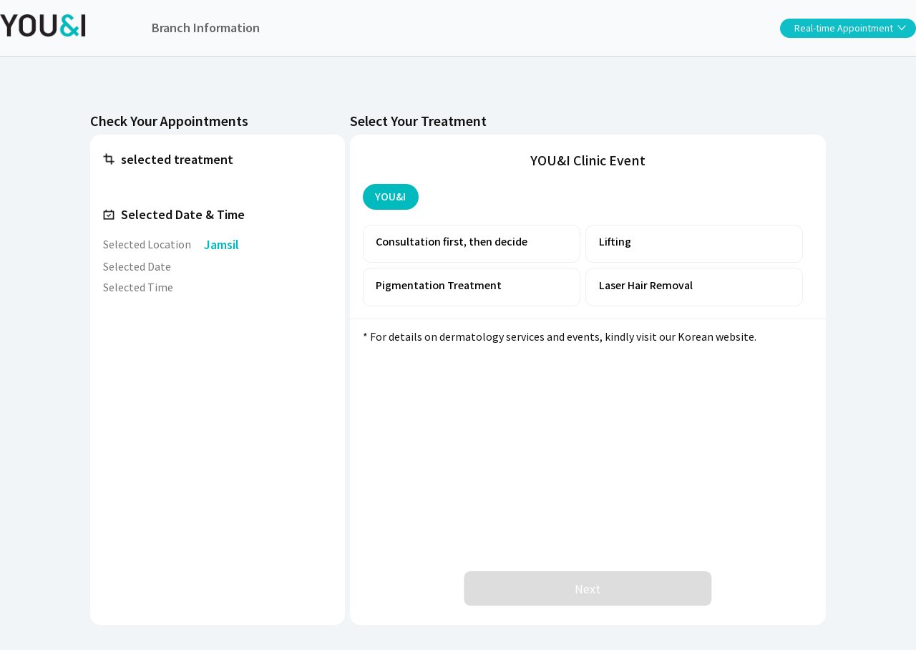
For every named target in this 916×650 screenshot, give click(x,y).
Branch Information (206, 27)
